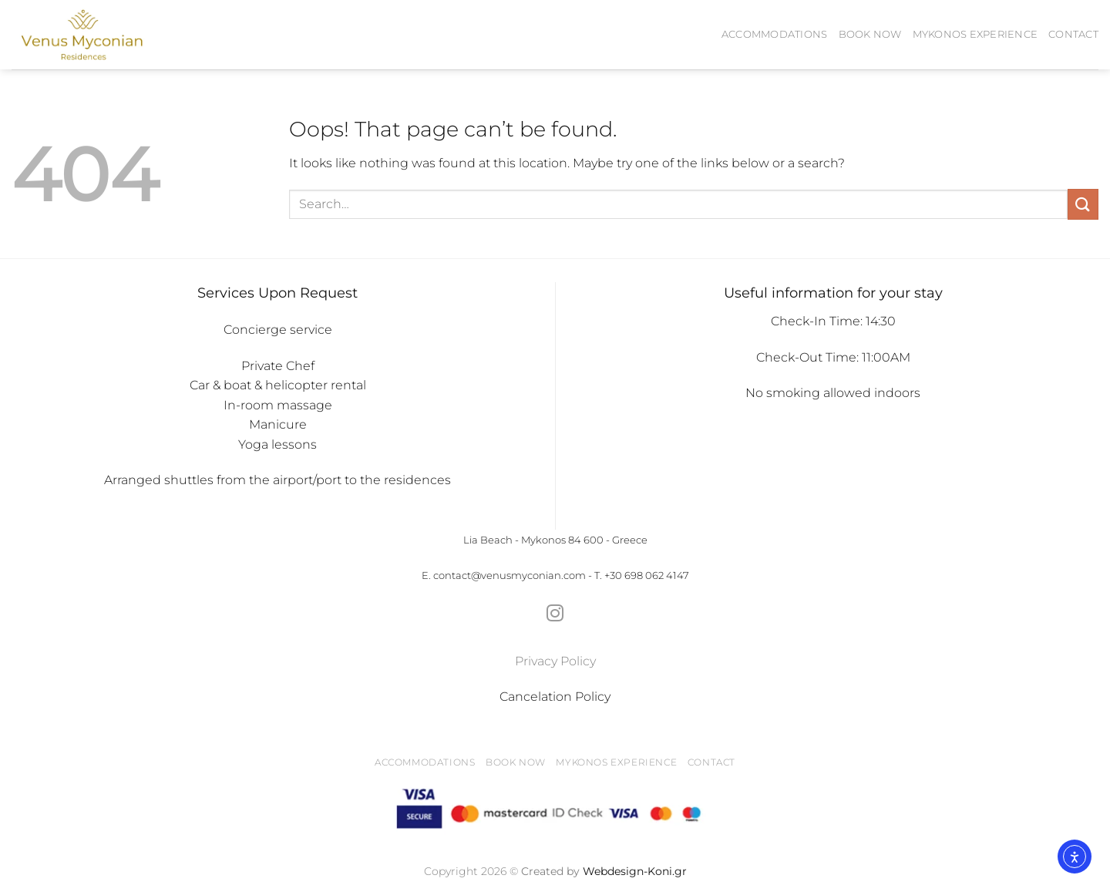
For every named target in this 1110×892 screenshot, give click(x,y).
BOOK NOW (870, 34)
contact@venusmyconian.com (509, 575)
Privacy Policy (555, 661)
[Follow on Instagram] (555, 614)
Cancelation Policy (555, 696)
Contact (1073, 34)
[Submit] (1083, 204)
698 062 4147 (656, 575)
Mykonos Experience (975, 34)
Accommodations (775, 34)
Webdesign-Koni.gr (635, 871)
